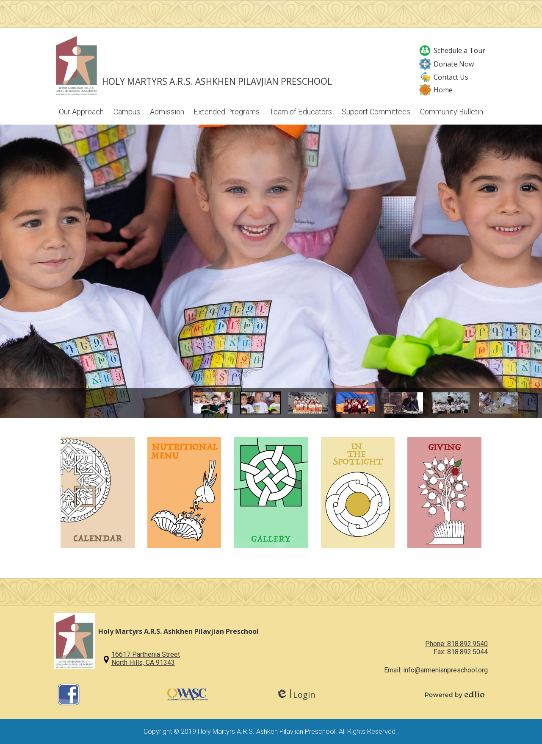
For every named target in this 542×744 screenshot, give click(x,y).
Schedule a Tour (452, 50)
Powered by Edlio (454, 694)
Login (295, 694)
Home (436, 90)
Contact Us (443, 77)
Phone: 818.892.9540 (456, 644)
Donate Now (446, 64)
